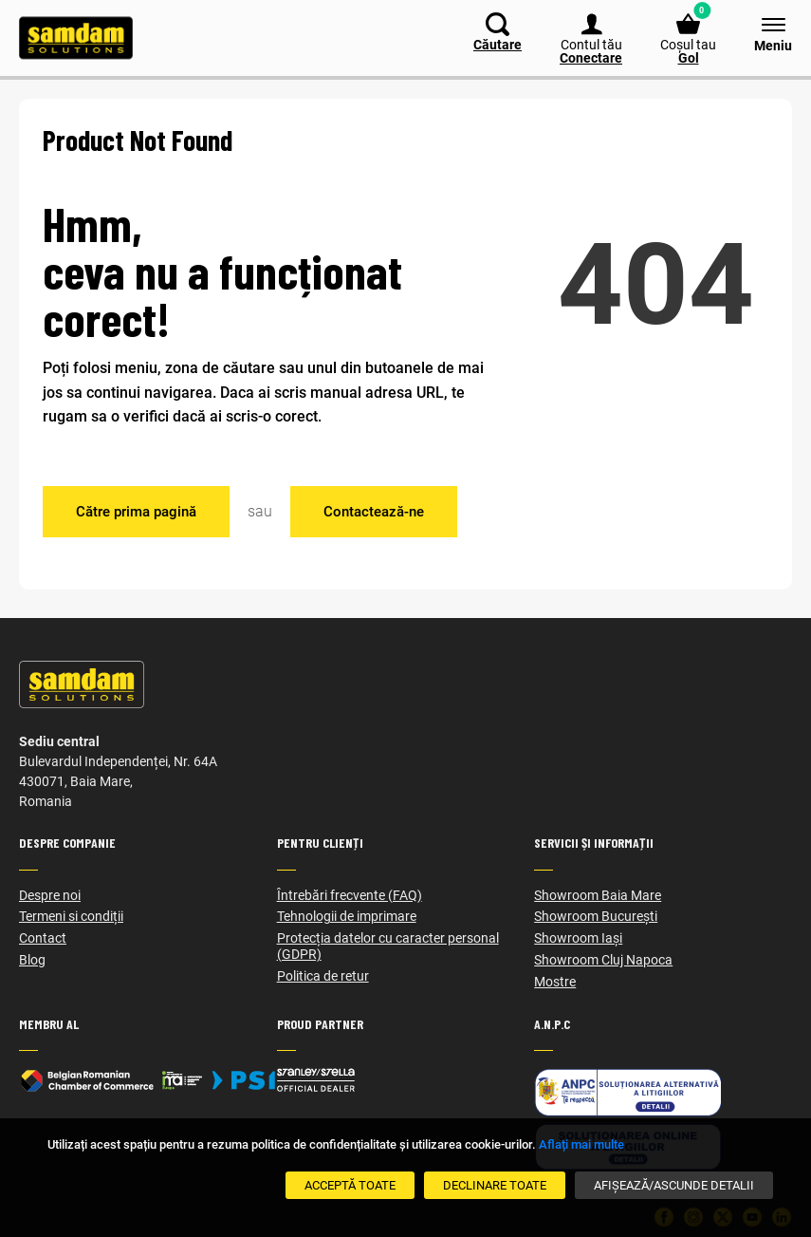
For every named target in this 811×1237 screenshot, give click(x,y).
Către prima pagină (136, 511)
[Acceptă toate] (350, 1185)
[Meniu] (763, 33)
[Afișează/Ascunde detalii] (674, 1185)
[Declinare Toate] (494, 1185)
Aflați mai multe (581, 1144)
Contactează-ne (373, 511)
